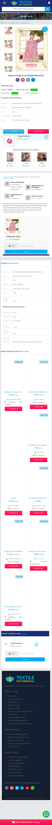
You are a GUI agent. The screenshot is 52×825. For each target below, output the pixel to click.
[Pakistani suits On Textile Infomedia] (18, 80)
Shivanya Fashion (39, 506)
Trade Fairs (13, 702)
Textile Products (15, 769)
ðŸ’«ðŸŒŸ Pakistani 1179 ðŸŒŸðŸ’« (39, 498)
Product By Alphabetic (18, 720)
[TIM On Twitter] (17, 788)
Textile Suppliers (15, 760)
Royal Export (39, 400)
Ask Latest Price (22, 90)
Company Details (8, 177)
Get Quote (10, 166)
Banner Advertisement (18, 737)
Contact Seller (38, 131)
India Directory (14, 772)
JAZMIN (13, 498)
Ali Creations (39, 559)
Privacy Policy (14, 705)
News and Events (15, 699)
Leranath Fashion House (14, 559)
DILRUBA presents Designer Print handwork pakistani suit (39, 445)
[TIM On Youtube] (27, 788)
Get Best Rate (13, 409)
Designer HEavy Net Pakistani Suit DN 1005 (14, 551)
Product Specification (21, 177)
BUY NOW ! (13, 131)
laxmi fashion (13, 506)
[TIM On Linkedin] (22, 788)
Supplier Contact (34, 177)
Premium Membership (18, 734)
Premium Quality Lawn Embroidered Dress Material (14, 606)
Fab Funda (39, 453)
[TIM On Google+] (12, 788)
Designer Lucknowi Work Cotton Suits (39, 551)
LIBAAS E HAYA (14, 614)
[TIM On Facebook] (7, 788)
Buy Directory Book (16, 775)
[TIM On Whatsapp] (33, 788)
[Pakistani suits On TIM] (28, 80)
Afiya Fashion (24, 136)
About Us (12, 696)
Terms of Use (14, 708)
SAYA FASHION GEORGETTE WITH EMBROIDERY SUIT (39, 392)
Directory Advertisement (19, 743)
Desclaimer (13, 714)
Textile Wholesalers (16, 763)
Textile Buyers (14, 766)
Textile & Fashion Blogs (18, 757)
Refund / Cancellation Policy (20, 711)
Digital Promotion (15, 740)
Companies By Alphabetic (19, 723)
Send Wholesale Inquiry (26, 822)
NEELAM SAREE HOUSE (13, 399)
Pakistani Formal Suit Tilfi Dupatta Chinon (14, 392)
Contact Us (13, 746)
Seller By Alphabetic (17, 717)
